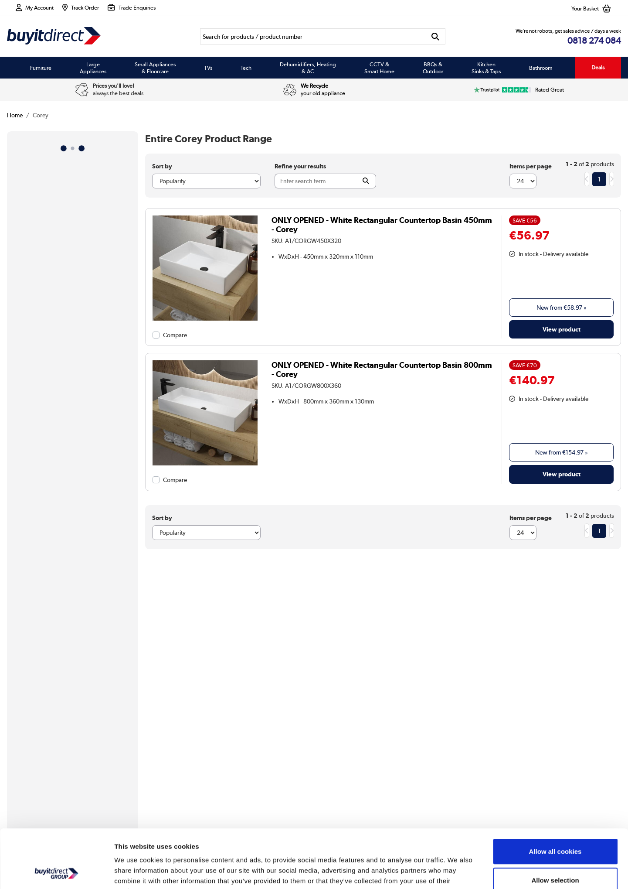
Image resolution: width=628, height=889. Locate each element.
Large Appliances (93, 68)
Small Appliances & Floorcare (155, 68)
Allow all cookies (555, 796)
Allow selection (555, 825)
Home (15, 115)
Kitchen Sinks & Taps (486, 68)
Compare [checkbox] (175, 335)
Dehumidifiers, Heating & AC (308, 68)
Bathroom (541, 67)
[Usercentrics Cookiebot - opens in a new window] (56, 872)
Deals (597, 67)
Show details (457, 871)
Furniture (40, 67)
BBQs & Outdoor (433, 68)
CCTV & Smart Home (379, 68)
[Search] (312, 36)
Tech (246, 67)
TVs (208, 67)
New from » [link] (561, 307)
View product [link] (561, 329)
